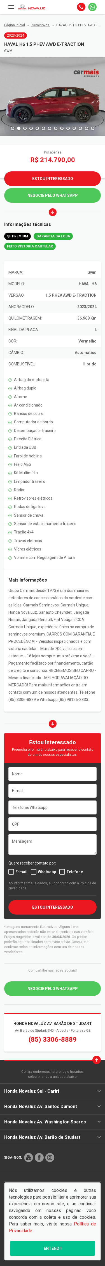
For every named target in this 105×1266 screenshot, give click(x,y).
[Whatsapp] (92, 7)
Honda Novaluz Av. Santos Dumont (52, 1106)
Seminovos (40, 25)
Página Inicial (14, 25)
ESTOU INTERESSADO (52, 907)
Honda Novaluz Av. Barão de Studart (52, 1137)
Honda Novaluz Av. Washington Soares (52, 1122)
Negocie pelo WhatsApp (52, 195)
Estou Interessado (52, 178)
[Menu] (11, 7)
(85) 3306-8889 (53, 1039)
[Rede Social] (28, 1157)
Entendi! (53, 1248)
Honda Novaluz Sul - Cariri (52, 1091)
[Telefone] (81, 7)
